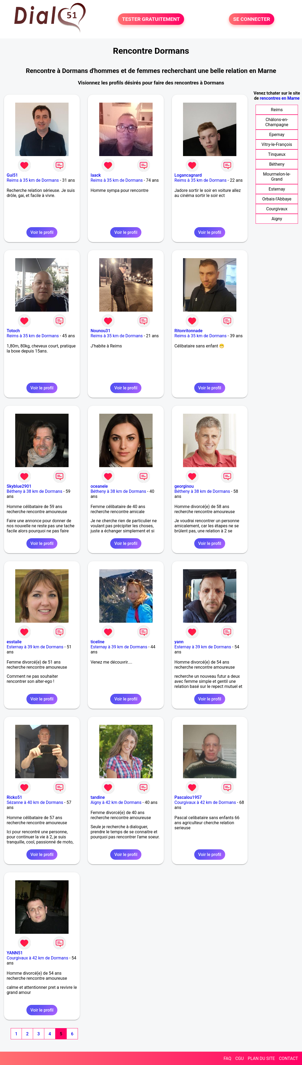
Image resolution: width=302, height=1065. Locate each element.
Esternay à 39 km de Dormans (35, 646)
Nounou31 (100, 330)
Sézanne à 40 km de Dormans (35, 802)
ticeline (97, 641)
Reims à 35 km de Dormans (33, 180)
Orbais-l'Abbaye (276, 199)
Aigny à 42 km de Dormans (115, 802)
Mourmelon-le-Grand (277, 177)
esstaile (14, 641)
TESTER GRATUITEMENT (151, 19)
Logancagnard (188, 175)
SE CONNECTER (251, 19)
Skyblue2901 (19, 486)
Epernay (276, 134)
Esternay (277, 189)
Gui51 (12, 175)
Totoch (13, 330)
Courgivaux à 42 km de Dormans (205, 802)
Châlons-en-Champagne (276, 122)
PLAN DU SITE (261, 1058)
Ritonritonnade (188, 330)
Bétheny (276, 164)
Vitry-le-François (276, 144)
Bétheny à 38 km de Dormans (34, 491)
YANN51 (15, 952)
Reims (277, 109)
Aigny (277, 218)
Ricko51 (14, 797)
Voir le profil (41, 232)
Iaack (95, 175)
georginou (184, 486)
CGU (239, 1058)
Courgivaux (277, 208)
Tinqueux (276, 154)
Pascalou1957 (188, 797)
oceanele (99, 486)
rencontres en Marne (280, 98)
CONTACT (288, 1058)
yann (179, 641)
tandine (97, 797)
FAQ (227, 1058)
